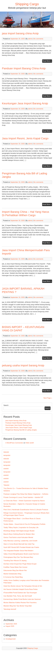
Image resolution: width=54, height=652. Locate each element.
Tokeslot (6, 485)
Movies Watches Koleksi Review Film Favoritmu (20, 602)
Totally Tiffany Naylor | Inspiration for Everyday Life (21, 527)
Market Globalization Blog (12, 574)
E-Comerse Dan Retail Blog (13, 577)
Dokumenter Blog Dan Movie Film (15, 570)
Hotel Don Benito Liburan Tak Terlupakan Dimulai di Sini (23, 586)
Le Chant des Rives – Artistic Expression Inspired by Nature (24, 500)
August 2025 (9, 626)
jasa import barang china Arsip (20, 33)
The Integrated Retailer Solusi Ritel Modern (18, 550)
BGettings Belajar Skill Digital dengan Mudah (19, 531)
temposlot (7, 455)
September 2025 (11, 624)
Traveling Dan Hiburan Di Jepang (15, 560)
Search (6, 405)
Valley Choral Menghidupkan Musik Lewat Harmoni (21, 554)
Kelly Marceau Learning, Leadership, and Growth (20, 541)
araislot (6, 468)
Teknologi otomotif (10, 609)
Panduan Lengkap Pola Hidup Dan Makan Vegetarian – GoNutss (26, 494)
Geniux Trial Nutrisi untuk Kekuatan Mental (18, 537)
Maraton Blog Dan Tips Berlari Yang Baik (18, 606)
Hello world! (30, 443)
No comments (38, 39)
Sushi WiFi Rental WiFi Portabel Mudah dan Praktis (21, 547)
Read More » (47, 61)
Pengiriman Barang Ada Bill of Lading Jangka (21, 430)
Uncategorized (10, 639)
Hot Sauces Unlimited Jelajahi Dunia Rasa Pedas (21, 589)
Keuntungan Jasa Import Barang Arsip (25, 103)
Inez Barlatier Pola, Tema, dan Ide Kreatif (18, 596)
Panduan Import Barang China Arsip (24, 68)
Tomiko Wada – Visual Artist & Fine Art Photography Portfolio (24, 524)
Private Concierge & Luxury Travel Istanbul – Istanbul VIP (23, 497)
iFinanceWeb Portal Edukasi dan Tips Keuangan (20, 592)
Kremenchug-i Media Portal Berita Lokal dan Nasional (22, 599)
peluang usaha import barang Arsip (23, 365)
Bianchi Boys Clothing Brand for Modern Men (19, 534)
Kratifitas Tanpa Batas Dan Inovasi (15, 567)
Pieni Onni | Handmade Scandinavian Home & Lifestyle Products (26, 509)
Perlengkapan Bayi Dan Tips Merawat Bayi (18, 557)
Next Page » (47, 398)
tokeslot (6, 452)
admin (30, 39)
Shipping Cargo (27, 4)
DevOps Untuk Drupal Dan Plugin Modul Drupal (20, 564)
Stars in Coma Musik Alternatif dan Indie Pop (19, 544)
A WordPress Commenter (14, 443)
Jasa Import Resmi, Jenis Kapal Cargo (25, 138)
